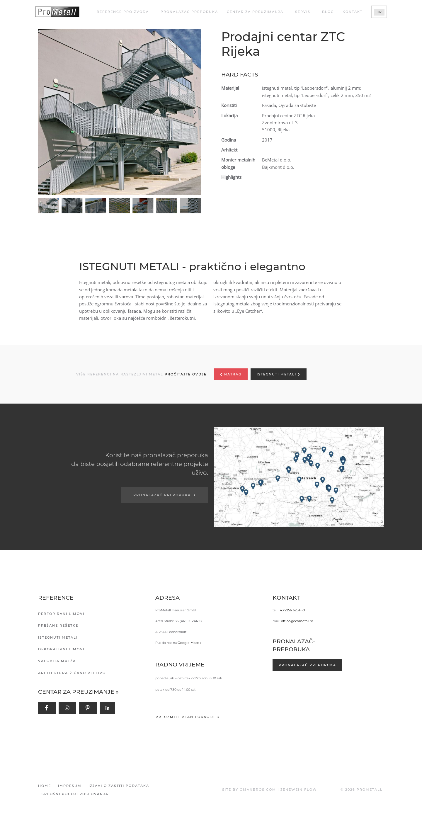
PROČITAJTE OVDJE (186, 374)
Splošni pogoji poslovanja (75, 794)
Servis (304, 12)
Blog (328, 12)
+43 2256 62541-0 (291, 610)
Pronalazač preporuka (189, 12)
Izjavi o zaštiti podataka (119, 786)
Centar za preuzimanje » (78, 691)
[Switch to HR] (379, 12)
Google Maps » (189, 643)
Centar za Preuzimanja (256, 12)
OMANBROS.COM (258, 790)
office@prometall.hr (297, 621)
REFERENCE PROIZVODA (124, 12)
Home (44, 786)
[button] (121, 112)
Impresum (69, 786)
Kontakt (353, 12)
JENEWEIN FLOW (298, 790)
